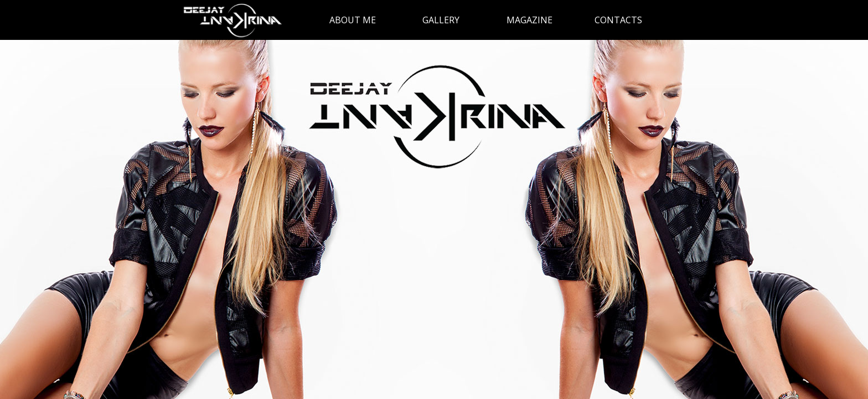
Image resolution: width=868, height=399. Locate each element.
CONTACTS (618, 20)
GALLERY (440, 20)
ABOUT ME (352, 20)
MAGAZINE (529, 20)
